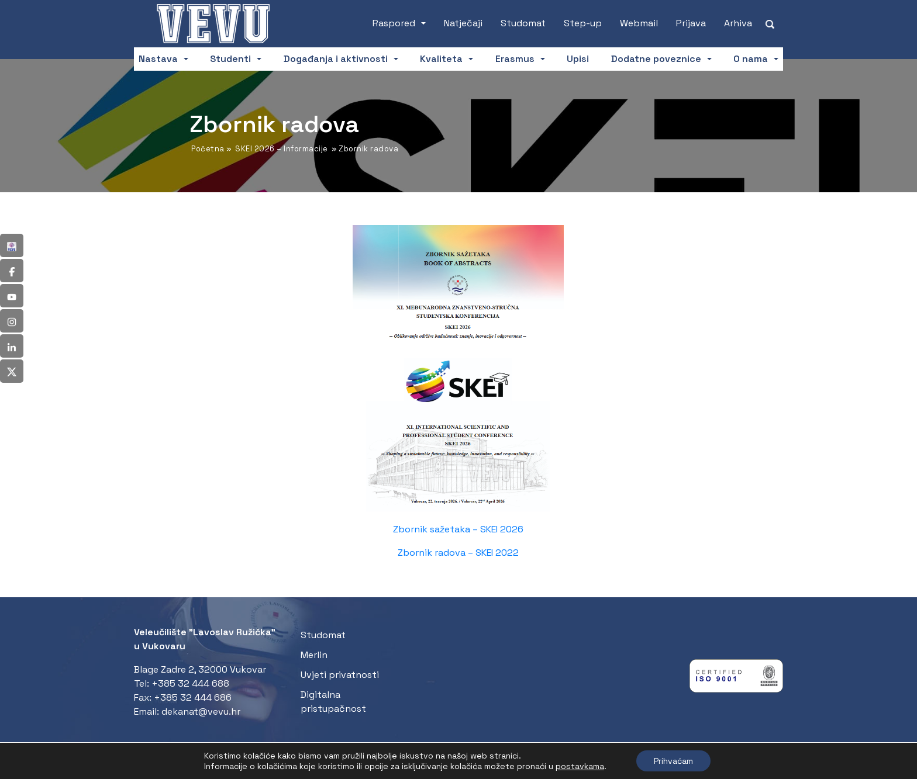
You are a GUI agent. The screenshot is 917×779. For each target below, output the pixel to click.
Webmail (639, 23)
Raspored (394, 23)
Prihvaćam (673, 761)
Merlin (314, 655)
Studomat (523, 23)
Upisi (578, 59)
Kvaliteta (441, 59)
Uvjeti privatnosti (340, 675)
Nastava (158, 59)
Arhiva (738, 23)
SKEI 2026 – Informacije (281, 149)
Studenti (230, 59)
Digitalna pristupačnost (333, 701)
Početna (208, 149)
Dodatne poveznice (656, 59)
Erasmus (515, 59)
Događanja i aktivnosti (336, 59)
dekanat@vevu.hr (200, 711)
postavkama (580, 766)
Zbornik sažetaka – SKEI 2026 (458, 529)
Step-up (583, 23)
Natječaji (463, 23)
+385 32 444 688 (190, 683)
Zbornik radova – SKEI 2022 (458, 552)
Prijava (691, 23)
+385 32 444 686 (193, 697)
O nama (750, 59)
